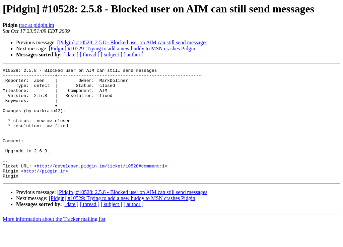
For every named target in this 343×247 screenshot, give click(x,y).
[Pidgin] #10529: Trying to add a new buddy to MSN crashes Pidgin (122, 48)
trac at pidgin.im (36, 25)
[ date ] (70, 54)
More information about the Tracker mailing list (54, 241)
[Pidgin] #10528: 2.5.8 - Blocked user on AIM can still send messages (132, 42)
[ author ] (134, 54)
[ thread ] (89, 54)
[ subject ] (111, 54)
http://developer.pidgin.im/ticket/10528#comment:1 (100, 186)
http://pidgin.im (44, 192)
